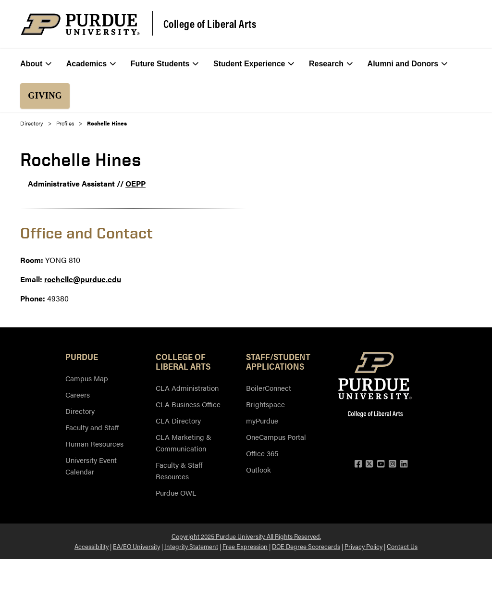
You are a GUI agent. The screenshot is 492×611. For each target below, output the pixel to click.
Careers (77, 394)
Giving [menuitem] (45, 95)
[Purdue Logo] (80, 24)
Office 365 (262, 453)
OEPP (135, 183)
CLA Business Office (188, 404)
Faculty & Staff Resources (179, 470)
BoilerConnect (268, 388)
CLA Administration (187, 388)
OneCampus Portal (276, 437)
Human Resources (94, 443)
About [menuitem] (35, 64)
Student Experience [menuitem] (254, 64)
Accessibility (91, 546)
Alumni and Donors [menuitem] (408, 64)
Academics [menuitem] (91, 64)
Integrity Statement (191, 546)
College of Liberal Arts (210, 23)
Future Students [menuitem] (165, 64)
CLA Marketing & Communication (183, 442)
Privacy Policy (363, 546)
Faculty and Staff (92, 427)
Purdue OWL (176, 492)
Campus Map (86, 378)
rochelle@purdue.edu (82, 279)
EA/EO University (136, 546)
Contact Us (402, 546)
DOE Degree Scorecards (306, 546)
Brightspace (265, 404)
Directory (31, 123)
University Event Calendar (91, 465)
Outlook (258, 469)
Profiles (65, 123)
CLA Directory (178, 420)
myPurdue (262, 420)
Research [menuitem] (331, 64)
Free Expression (245, 546)
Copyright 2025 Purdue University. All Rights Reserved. (246, 536)
